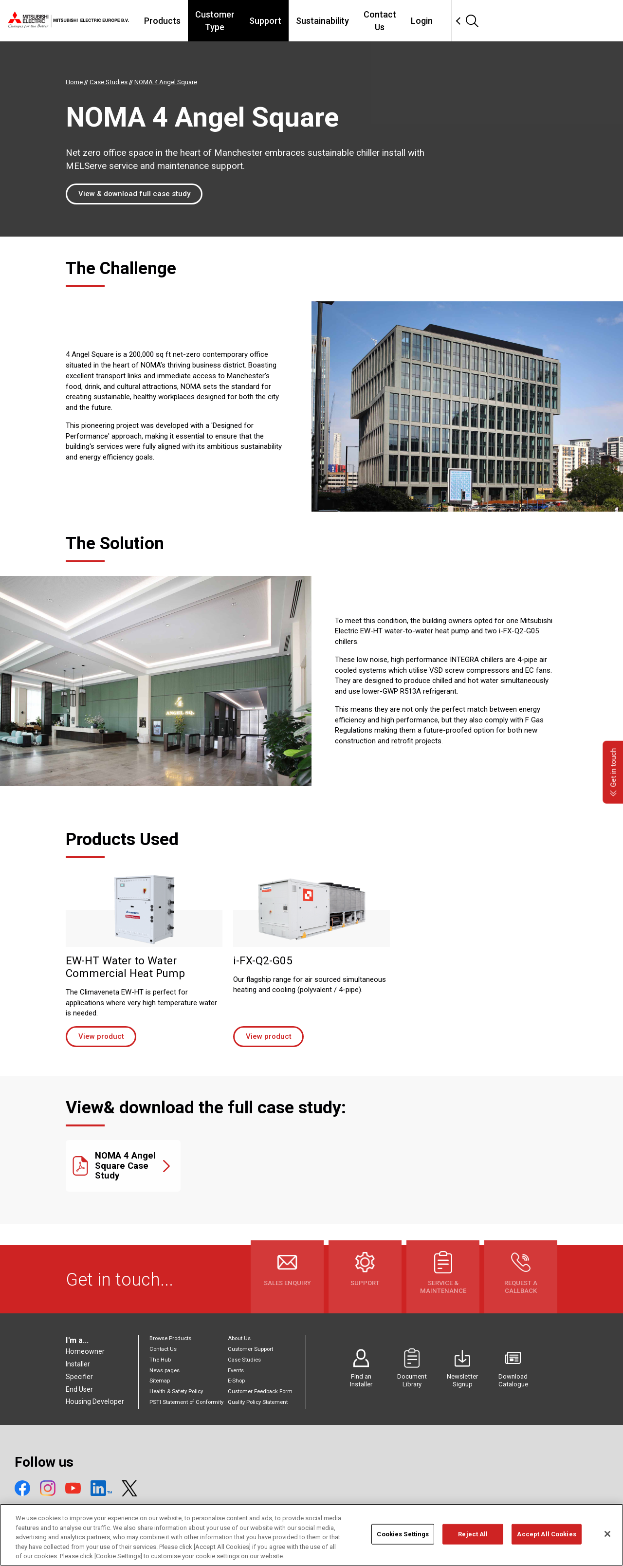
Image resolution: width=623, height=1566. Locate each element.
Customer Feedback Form (260, 1391)
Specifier (79, 1377)
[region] (311, 1535)
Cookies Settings (403, 1534)
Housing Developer (95, 1401)
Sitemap (159, 1381)
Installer (78, 1364)
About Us (239, 1338)
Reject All (473, 1534)
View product (101, 1036)
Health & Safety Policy (176, 1391)
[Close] (607, 1534)
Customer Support (250, 1349)
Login (491, 21)
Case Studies (244, 1360)
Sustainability (380, 21)
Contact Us (443, 21)
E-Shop (236, 1381)
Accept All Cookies (546, 1534)
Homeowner (85, 1351)
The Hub (160, 1360)
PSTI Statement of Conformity (186, 1402)
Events (236, 1370)
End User (79, 1389)
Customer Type (262, 21)
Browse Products (170, 1338)
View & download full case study (134, 193)
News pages (164, 1370)
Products (199, 21)
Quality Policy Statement (258, 1402)
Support (323, 21)
